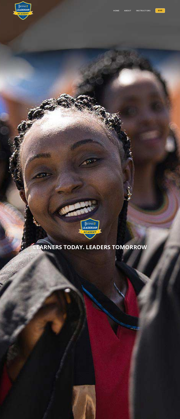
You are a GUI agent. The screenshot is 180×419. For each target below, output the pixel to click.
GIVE (160, 10)
